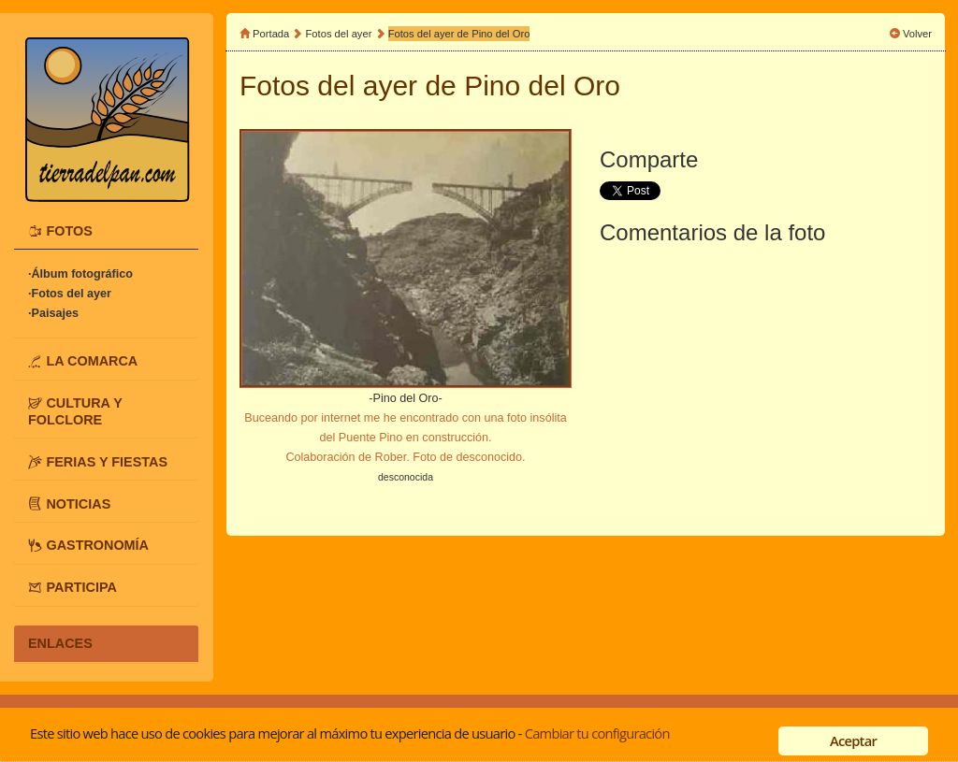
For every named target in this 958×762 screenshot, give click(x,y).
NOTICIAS (78, 503)
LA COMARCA (92, 360)
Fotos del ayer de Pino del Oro (459, 33)
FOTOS (69, 230)
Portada (271, 33)
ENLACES (60, 643)
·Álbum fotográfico (80, 273)
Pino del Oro (542, 85)
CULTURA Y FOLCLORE (75, 411)
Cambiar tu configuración (597, 733)
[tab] (106, 231)
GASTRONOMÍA (97, 545)
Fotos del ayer (340, 33)
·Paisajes (53, 313)
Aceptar (853, 740)
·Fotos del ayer (69, 293)
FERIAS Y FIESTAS (106, 460)
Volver (917, 33)
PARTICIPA (81, 587)
